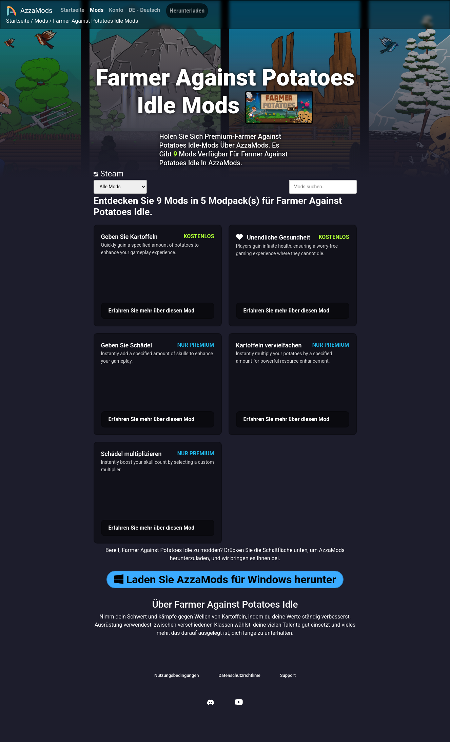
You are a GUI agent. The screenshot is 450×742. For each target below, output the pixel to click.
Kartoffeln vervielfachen (269, 345)
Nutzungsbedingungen (176, 675)
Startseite (72, 10)
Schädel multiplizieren (131, 453)
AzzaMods (29, 10)
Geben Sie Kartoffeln (129, 236)
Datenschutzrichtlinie (239, 675)
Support (288, 675)
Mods (96, 10)
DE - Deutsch (144, 10)
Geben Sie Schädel (126, 345)
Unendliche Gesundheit (273, 237)
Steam (109, 173)
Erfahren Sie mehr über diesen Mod (152, 310)
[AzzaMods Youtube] (239, 703)
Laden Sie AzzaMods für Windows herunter (225, 579)
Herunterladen (187, 10)
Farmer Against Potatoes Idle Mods (95, 21)
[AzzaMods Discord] (210, 703)
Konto (116, 10)
